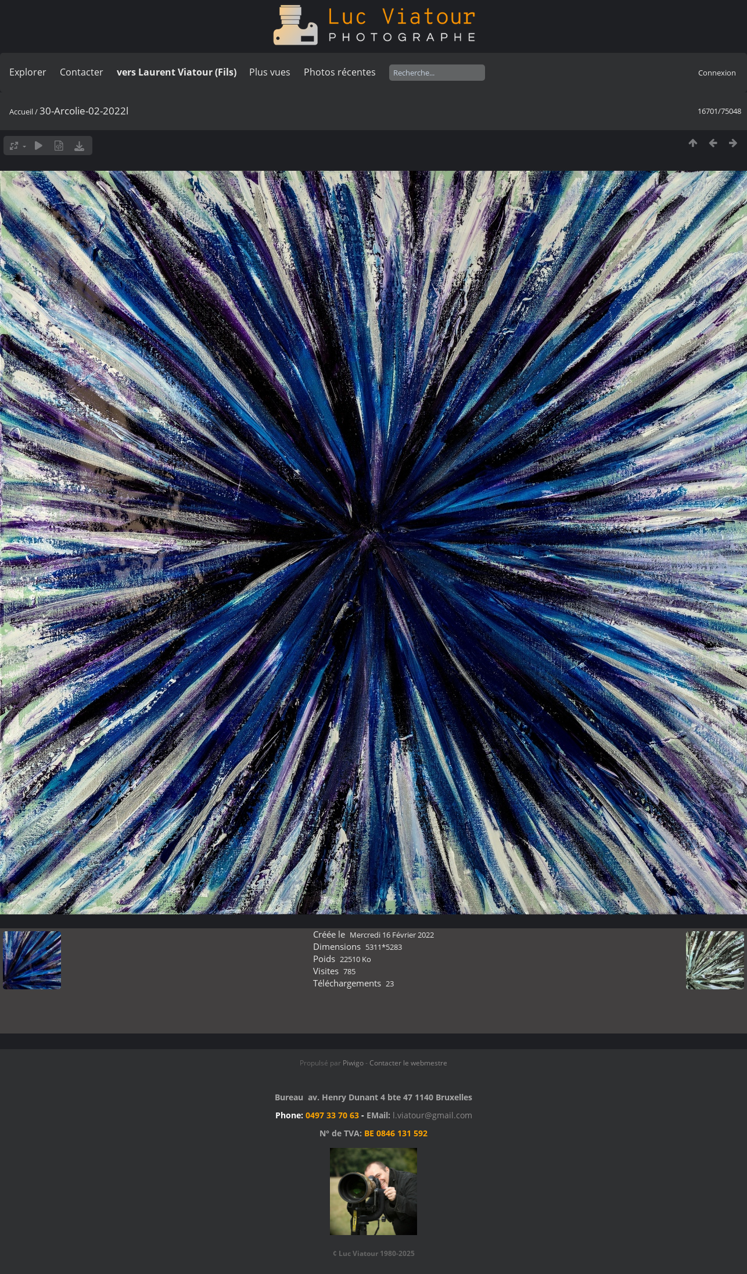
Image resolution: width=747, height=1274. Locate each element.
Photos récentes (340, 72)
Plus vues (269, 72)
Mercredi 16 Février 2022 (392, 935)
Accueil (21, 111)
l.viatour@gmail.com (432, 1115)
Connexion (717, 72)
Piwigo (353, 1063)
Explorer (27, 72)
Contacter (81, 72)
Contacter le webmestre (408, 1063)
